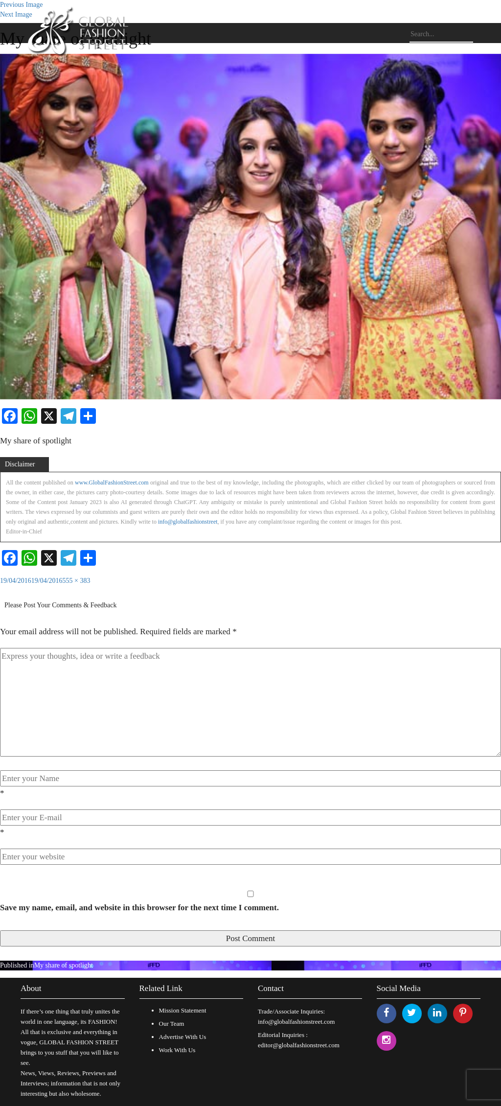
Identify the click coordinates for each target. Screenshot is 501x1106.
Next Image (16, 14)
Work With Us (177, 1050)
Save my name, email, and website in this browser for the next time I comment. (139, 907)
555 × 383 (77, 580)
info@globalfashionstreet (188, 521)
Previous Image (21, 4)
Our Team (171, 1023)
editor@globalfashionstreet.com (299, 1045)
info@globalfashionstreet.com (296, 1021)
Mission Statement (182, 1010)
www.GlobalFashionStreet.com (112, 482)
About (31, 988)
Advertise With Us (182, 1036)
